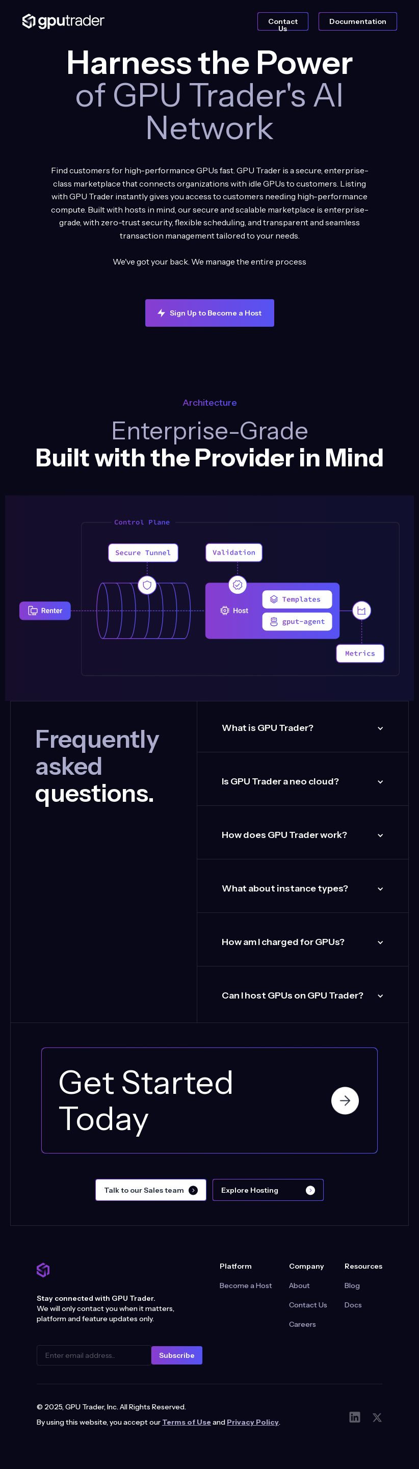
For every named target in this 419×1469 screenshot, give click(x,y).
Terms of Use (186, 1422)
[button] (303, 728)
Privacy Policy (253, 1422)
